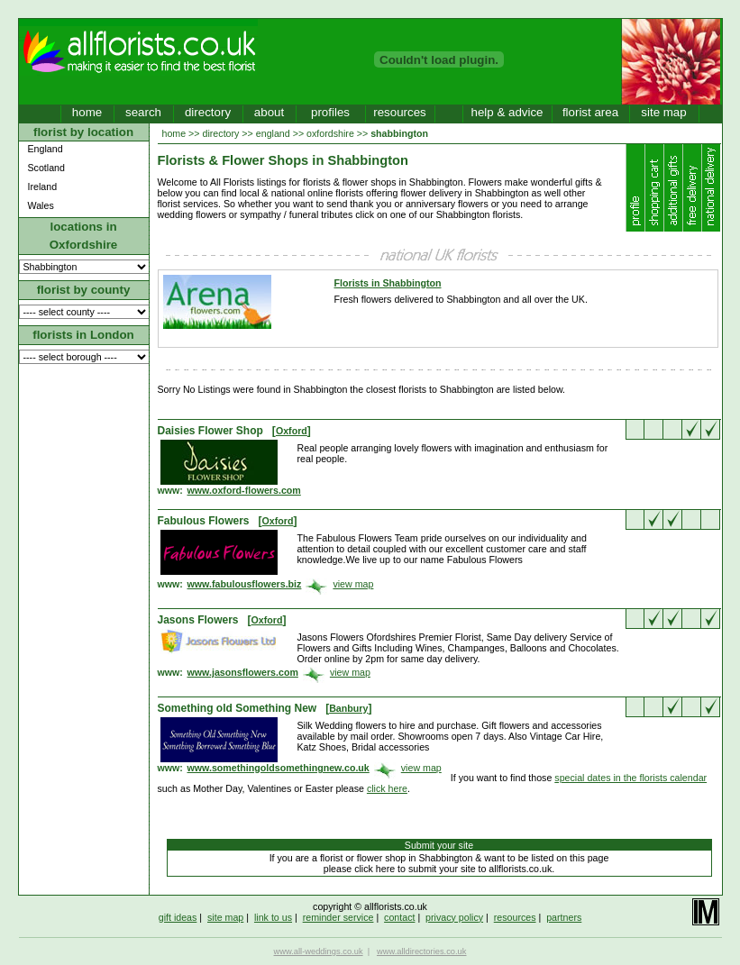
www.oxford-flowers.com (244, 490)
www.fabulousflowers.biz (244, 583)
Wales (41, 205)
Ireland (43, 186)
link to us (273, 917)
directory (208, 112)
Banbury (348, 708)
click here (387, 788)
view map (353, 583)
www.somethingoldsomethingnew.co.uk (278, 767)
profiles (330, 112)
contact (399, 917)
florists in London (83, 334)
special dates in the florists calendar (630, 777)
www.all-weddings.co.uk (318, 951)
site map (663, 112)
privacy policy (454, 917)
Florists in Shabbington (388, 283)
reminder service (338, 917)
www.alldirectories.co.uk (422, 951)
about (269, 112)
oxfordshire (330, 133)
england (273, 133)
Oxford (291, 430)
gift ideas (178, 917)
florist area (590, 112)
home (87, 112)
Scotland (46, 167)
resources (399, 112)
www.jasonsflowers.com (242, 672)
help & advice (506, 112)
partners (563, 917)
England (45, 148)
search (143, 112)
